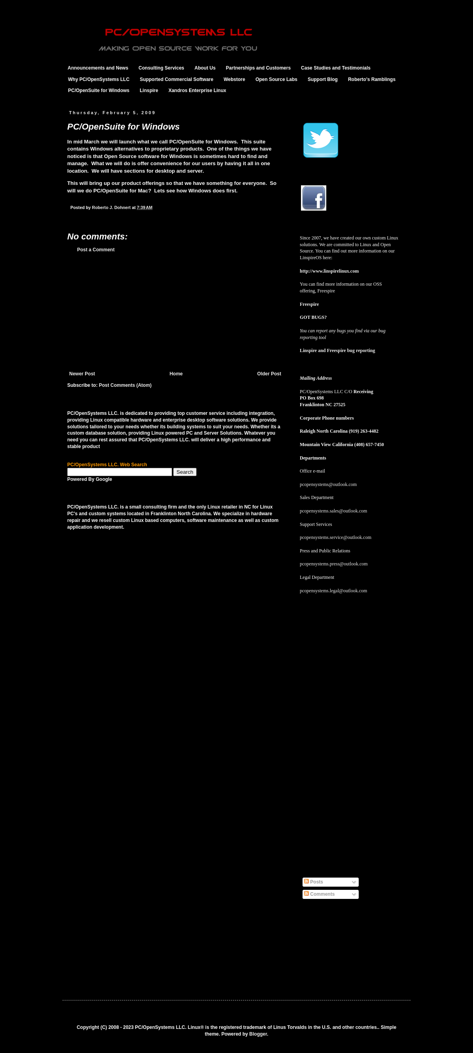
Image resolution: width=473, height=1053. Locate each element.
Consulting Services (161, 68)
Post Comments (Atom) (125, 385)
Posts (313, 882)
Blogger (258, 1034)
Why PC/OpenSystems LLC (98, 79)
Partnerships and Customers (258, 68)
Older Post (269, 374)
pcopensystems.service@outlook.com (335, 537)
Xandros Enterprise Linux (197, 90)
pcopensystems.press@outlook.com (334, 564)
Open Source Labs (276, 79)
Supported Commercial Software (176, 79)
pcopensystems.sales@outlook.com (333, 511)
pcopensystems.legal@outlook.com (333, 590)
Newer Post (82, 374)
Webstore (234, 79)
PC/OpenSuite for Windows (98, 90)
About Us (205, 68)
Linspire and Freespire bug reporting (337, 350)
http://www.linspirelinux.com (329, 271)
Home (176, 374)
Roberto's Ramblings (371, 79)
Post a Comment (96, 249)
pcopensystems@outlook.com (328, 484)
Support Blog (323, 79)
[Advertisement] (175, 311)
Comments (319, 894)
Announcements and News (98, 68)
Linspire (149, 90)
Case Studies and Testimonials (336, 68)
